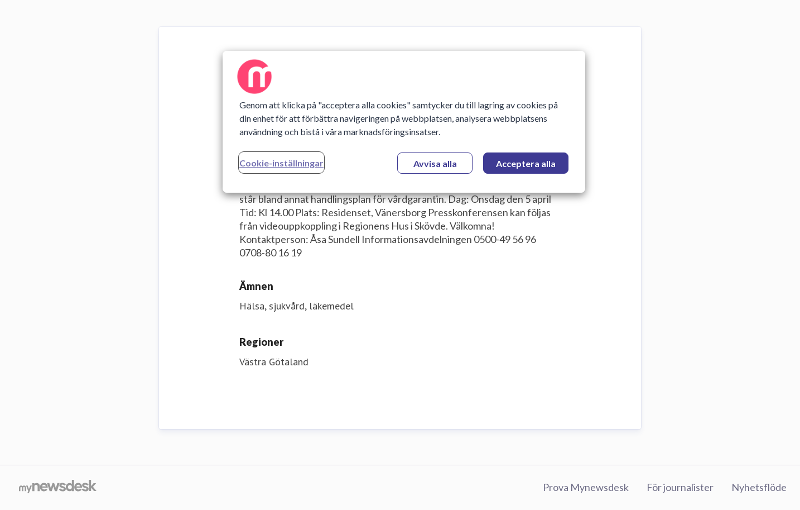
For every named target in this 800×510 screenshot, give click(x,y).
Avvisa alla (435, 163)
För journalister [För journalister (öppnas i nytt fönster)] (680, 487)
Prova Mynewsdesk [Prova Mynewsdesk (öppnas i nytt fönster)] (586, 487)
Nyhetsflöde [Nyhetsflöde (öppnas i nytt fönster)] (759, 487)
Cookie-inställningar (281, 163)
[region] (404, 122)
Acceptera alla (526, 163)
